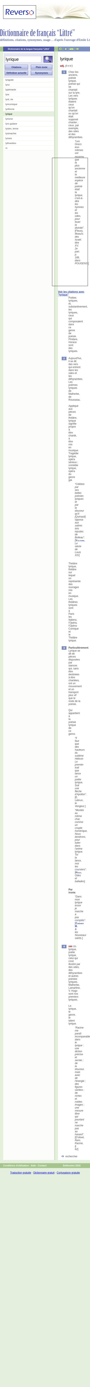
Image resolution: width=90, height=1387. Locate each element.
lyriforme (9, 109)
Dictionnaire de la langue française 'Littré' (29, 49)
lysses (8, 138)
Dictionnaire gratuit (43, 1172)
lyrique (8, 114)
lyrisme (9, 119)
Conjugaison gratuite (68, 1172)
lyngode (9, 80)
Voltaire (79, 540)
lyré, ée (9, 99)
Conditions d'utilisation (16, 1165)
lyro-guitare (11, 123)
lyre (7, 94)
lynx (7, 84)
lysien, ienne (11, 128)
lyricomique (11, 104)
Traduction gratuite (20, 1172)
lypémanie (10, 89)
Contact (42, 1165)
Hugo (78, 872)
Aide (33, 1165)
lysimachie (10, 133)
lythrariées (10, 143)
